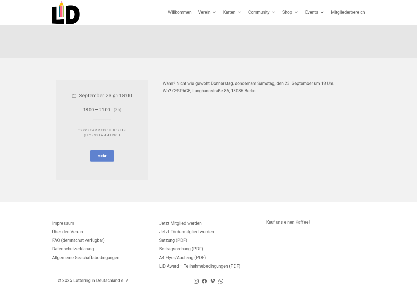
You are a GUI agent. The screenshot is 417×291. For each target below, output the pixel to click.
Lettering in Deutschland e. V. (100, 281)
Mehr (102, 156)
